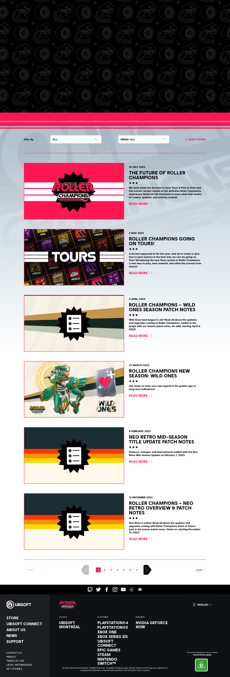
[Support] (26, 641)
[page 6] (130, 569)
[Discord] (87, 14)
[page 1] (98, 569)
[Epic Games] (115, 650)
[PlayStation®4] (115, 623)
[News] (26, 635)
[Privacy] (26, 657)
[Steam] (115, 654)
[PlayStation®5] (115, 627)
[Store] (26, 618)
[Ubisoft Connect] (26, 624)
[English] (202, 604)
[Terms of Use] (26, 661)
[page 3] (111, 569)
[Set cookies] (14, 669)
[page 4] (117, 569)
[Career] (70, 14)
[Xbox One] (115, 632)
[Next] (147, 570)
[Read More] (46, 101)
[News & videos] (48, 14)
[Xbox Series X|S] (115, 636)
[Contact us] (26, 653)
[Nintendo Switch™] (115, 661)
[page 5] (123, 569)
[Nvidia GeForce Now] (153, 625)
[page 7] (136, 569)
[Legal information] (26, 665)
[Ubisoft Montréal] (76, 625)
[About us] (26, 630)
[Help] (103, 14)
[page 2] (104, 569)
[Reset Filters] (195, 139)
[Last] (200, 569)
